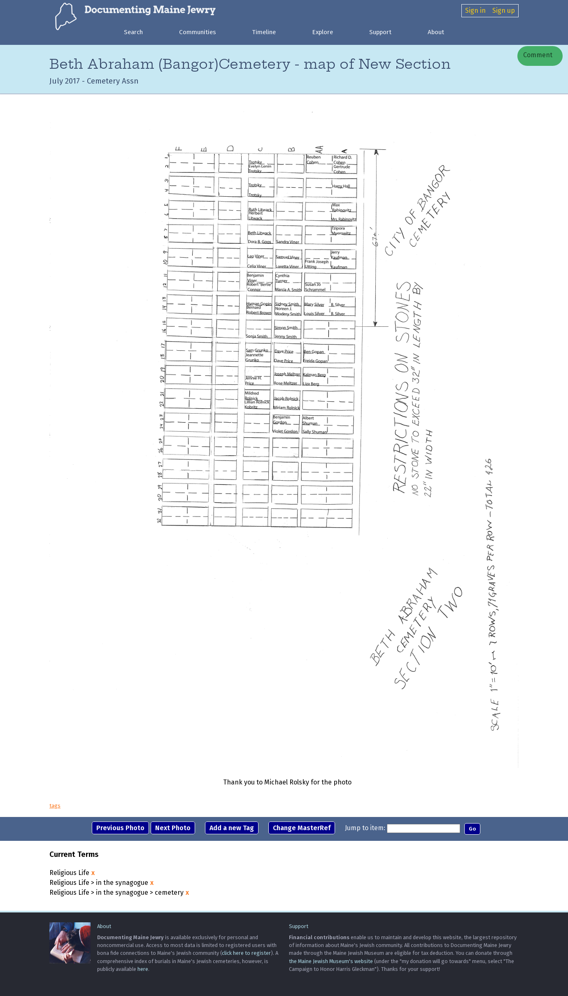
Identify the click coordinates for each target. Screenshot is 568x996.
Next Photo (173, 828)
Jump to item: (365, 828)
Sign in (475, 10)
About (436, 32)
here (142, 969)
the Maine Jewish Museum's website (331, 961)
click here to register (246, 953)
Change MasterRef (302, 828)
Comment (536, 55)
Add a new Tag (232, 828)
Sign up (503, 10)
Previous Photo (120, 828)
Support (380, 32)
